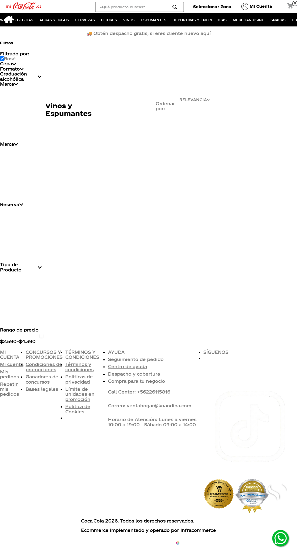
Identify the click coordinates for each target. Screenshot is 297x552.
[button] (155, 359)
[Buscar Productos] (175, 7)
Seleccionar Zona (212, 6)
